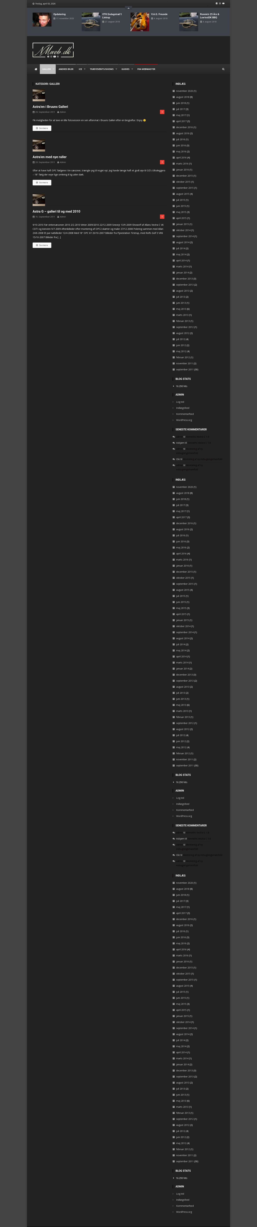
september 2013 (185, 278)
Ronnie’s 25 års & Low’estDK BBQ (209, 16)
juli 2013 (180, 290)
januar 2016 (182, 163)
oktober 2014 (183, 224)
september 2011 (185, 363)
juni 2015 (181, 199)
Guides (125, 62)
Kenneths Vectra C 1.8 (197, 430)
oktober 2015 (183, 175)
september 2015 (185, 181)
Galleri (46, 62)
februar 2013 (183, 314)
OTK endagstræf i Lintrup (112, 16)
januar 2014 (182, 266)
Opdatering (59, 14)
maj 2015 (181, 205)
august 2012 (182, 326)
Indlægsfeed (182, 401)
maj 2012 (181, 345)
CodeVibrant (97, 1223)
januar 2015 (182, 217)
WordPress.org (184, 413)
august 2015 (182, 187)
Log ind (180, 395)
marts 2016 (182, 157)
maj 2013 (181, 302)
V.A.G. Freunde (159, 14)
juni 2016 (181, 139)
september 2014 (185, 230)
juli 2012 (180, 332)
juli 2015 (180, 193)
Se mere (42, 121)
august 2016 (182, 127)
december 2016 (184, 121)
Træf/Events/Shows (102, 62)
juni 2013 (181, 296)
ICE (80, 62)
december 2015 (184, 169)
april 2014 (181, 254)
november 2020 (184, 84)
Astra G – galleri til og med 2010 (56, 205)
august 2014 (182, 236)
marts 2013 (182, 308)
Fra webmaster (146, 62)
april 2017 (181, 115)
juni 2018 (181, 96)
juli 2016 (180, 133)
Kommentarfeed (185, 407)
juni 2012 (181, 339)
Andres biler (66, 62)
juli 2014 (180, 242)
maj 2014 (181, 248)
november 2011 (184, 357)
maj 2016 (181, 145)
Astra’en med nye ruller (50, 151)
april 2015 (181, 211)
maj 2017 (181, 108)
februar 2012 (183, 351)
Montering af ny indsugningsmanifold (202, 452)
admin (63, 105)
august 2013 (182, 284)
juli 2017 (180, 102)
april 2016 (181, 151)
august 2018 (182, 90)
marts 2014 (182, 260)
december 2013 (184, 272)
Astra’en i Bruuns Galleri (50, 100)
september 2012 (185, 320)
